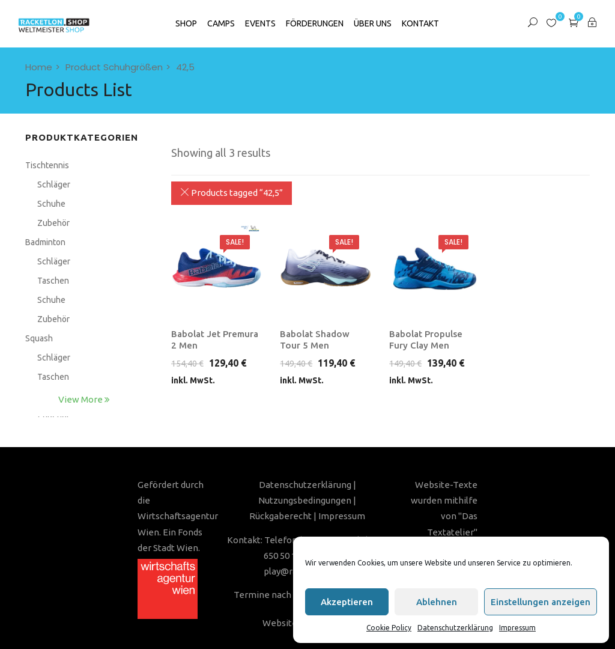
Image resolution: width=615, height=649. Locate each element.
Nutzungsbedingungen (304, 500)
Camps (221, 23)
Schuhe (51, 204)
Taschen (53, 280)
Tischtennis (47, 165)
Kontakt (420, 23)
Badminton (45, 242)
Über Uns (373, 23)
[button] (573, 22)
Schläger (53, 184)
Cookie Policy (388, 628)
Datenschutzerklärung (455, 628)
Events (260, 23)
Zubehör (53, 223)
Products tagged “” (231, 192)
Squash (39, 338)
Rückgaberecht (280, 516)
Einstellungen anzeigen (540, 602)
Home (38, 67)
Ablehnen (436, 602)
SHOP (186, 23)
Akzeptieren (347, 602)
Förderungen (315, 23)
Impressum (517, 628)
